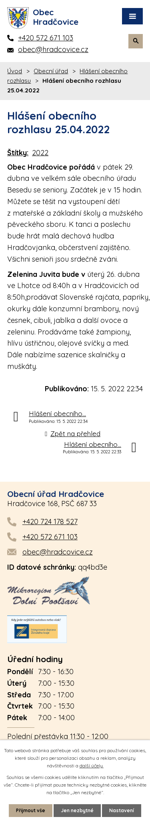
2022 (40, 152)
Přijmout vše (30, 810)
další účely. (92, 766)
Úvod (14, 71)
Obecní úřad (51, 71)
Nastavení (121, 810)
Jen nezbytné (77, 810)
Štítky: (17, 152)
